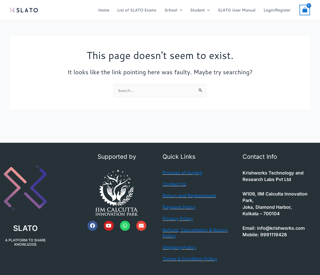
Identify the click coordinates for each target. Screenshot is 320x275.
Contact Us (174, 184)
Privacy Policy (177, 218)
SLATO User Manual (237, 10)
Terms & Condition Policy (189, 259)
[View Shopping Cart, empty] (305, 10)
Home (103, 10)
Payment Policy (179, 207)
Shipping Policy (179, 247)
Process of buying (182, 172)
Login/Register (277, 10)
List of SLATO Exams (136, 10)
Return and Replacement (189, 195)
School (173, 10)
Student (200, 10)
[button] (179, 10)
